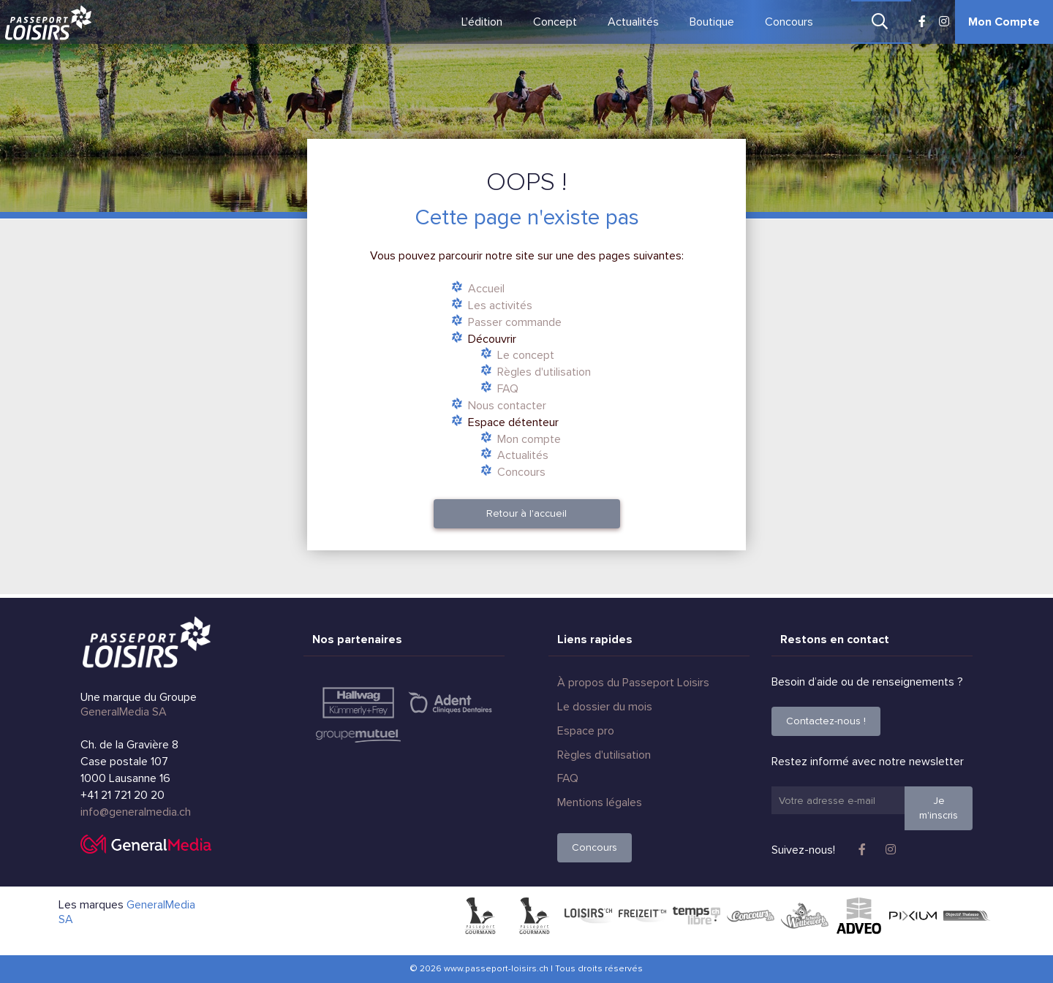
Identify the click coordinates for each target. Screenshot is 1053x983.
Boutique (712, 22)
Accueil (486, 288)
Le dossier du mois (604, 706)
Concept (555, 22)
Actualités (633, 22)
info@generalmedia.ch (135, 812)
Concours (789, 22)
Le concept (525, 355)
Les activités (500, 305)
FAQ (507, 389)
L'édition (481, 22)
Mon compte (529, 439)
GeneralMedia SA (123, 712)
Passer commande (515, 322)
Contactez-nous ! (826, 721)
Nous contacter (507, 405)
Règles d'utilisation (544, 372)
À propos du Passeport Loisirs (633, 682)
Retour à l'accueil (526, 513)
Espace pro (585, 731)
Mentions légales (599, 802)
